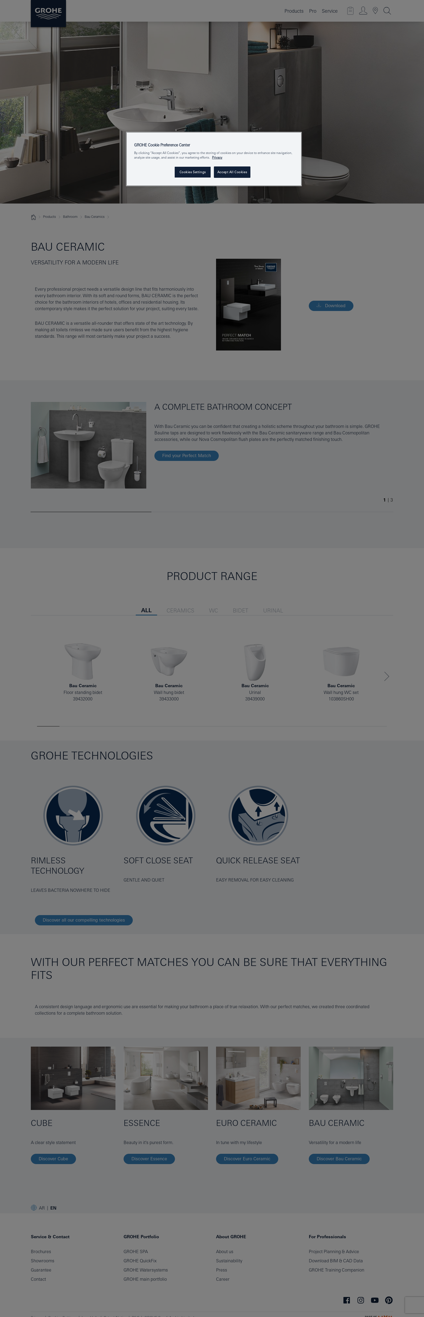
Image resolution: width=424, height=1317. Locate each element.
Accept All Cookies (232, 172)
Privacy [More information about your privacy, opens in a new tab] (217, 157)
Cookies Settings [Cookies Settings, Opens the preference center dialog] (193, 172)
